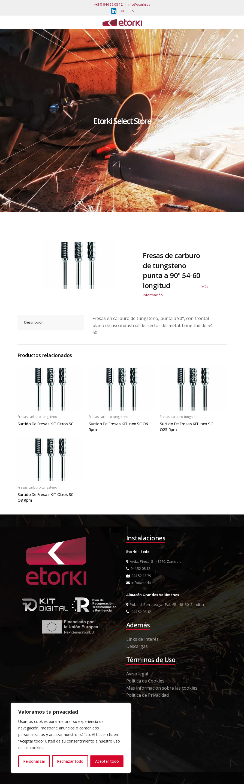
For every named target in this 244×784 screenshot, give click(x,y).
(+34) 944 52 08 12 (108, 4)
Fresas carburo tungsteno (37, 416)
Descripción (34, 322)
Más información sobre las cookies (161, 688)
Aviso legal (137, 674)
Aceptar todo (107, 761)
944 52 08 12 (138, 568)
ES (132, 11)
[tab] (51, 322)
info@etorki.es (139, 4)
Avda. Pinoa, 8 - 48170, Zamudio (154, 561)
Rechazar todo (70, 761)
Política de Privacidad (147, 695)
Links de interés (142, 639)
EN (122, 11)
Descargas (137, 646)
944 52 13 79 (138, 575)
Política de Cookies (145, 681)
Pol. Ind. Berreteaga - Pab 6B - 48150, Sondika (165, 604)
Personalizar (34, 761)
